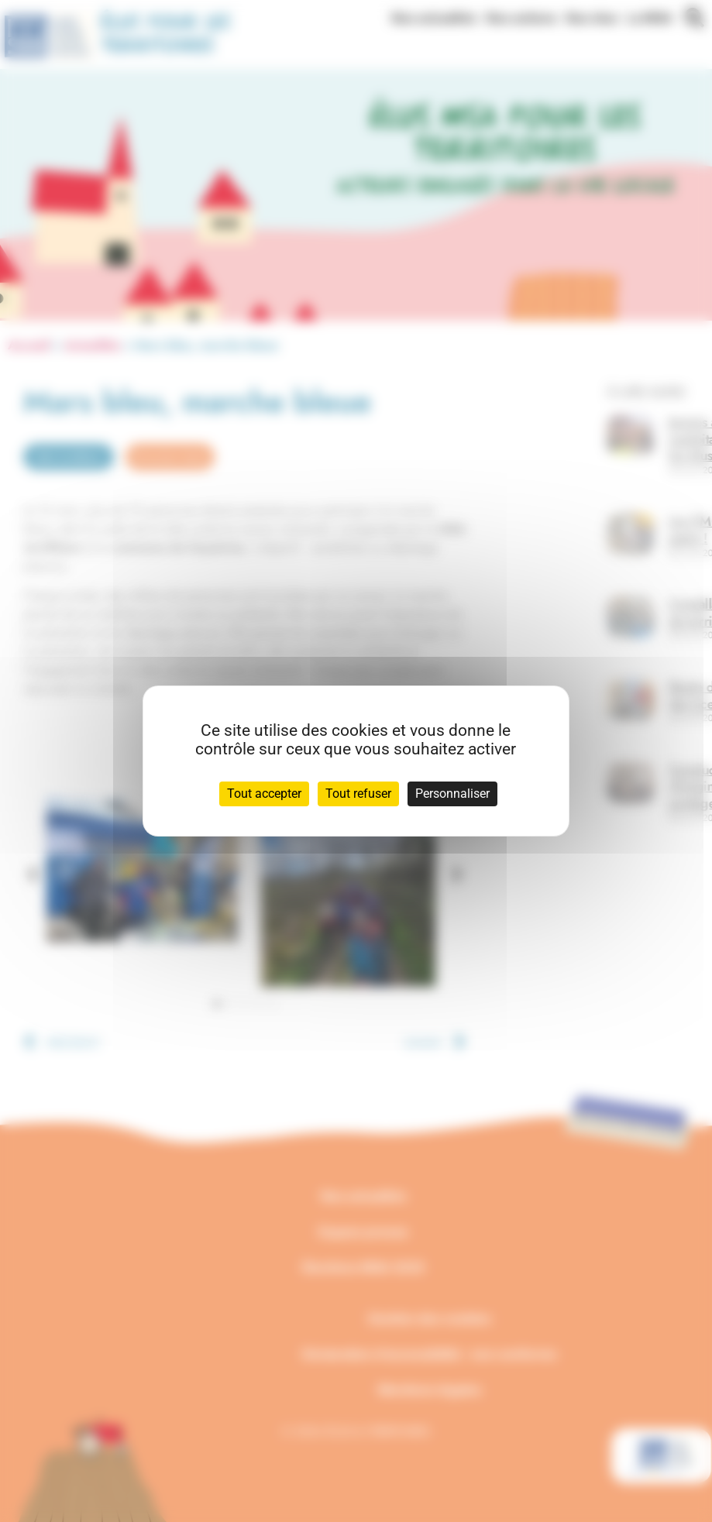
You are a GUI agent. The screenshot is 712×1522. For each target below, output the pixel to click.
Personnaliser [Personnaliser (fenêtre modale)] (452, 793)
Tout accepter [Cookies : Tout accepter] (264, 793)
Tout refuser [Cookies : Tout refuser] (358, 793)
